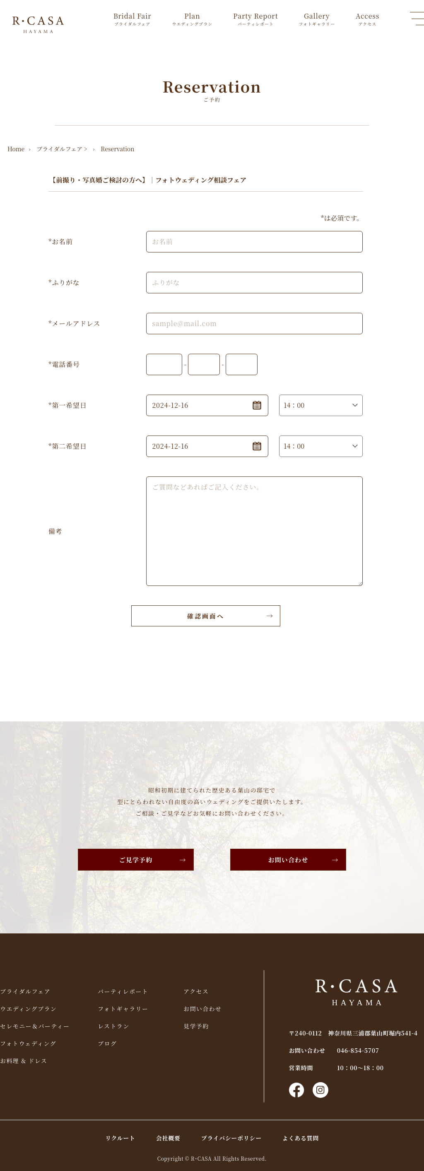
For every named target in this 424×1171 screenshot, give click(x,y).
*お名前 (60, 241)
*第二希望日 (67, 446)
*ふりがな (64, 282)
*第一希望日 (67, 405)
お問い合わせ (288, 859)
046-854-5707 (358, 1050)
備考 (55, 531)
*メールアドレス (74, 323)
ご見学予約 (136, 859)
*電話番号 (64, 364)
